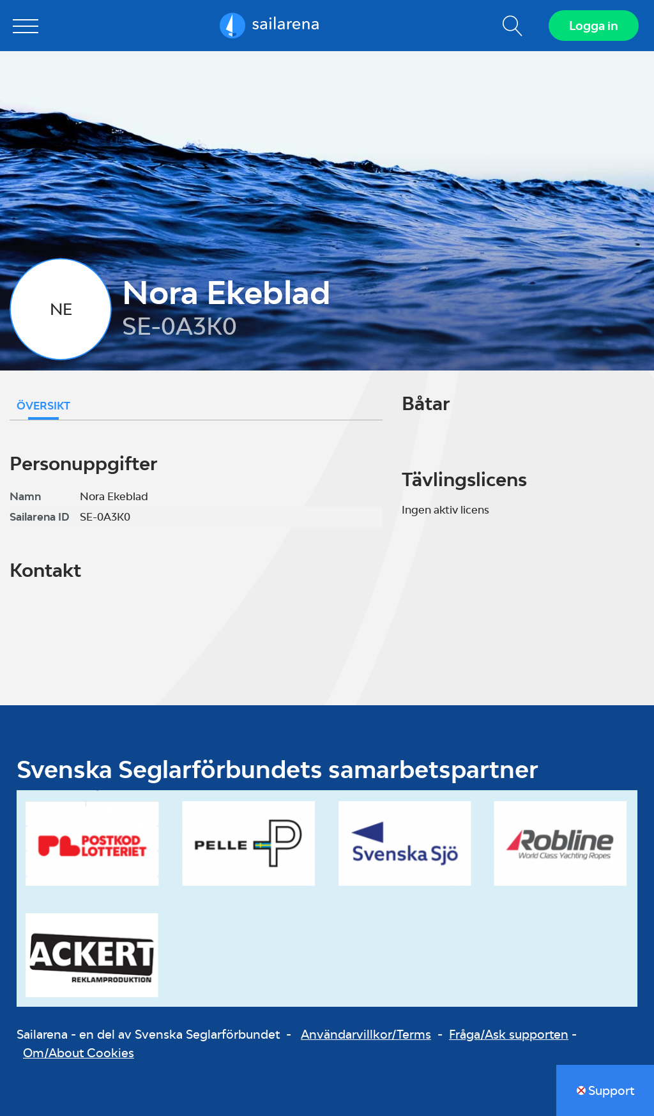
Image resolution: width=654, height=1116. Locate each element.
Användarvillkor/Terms (366, 1034)
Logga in (593, 26)
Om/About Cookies (78, 1053)
